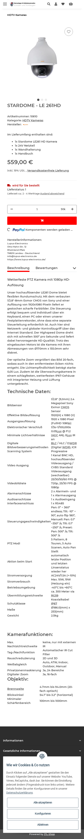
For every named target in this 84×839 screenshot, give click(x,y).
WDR (73, 443)
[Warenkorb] (74, 4)
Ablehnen (42, 824)
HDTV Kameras (32, 120)
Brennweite (15, 689)
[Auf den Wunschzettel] (68, 31)
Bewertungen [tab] (47, 268)
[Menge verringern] (11, 209)
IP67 (54, 603)
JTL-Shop (49, 834)
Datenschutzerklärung (19, 792)
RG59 (54, 595)
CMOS (65, 407)
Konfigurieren (43, 813)
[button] (49, 4)
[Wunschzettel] (63, 4)
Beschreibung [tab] (18, 268)
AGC (55, 435)
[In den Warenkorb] (42, 221)
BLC (54, 443)
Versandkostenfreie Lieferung (48, 170)
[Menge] (37, 209)
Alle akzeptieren (42, 802)
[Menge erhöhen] (72, 209)
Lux (59, 431)
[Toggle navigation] (5, 2)
